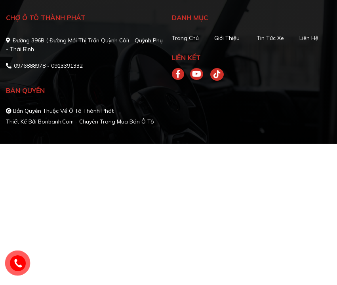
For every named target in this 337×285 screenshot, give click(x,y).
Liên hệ (308, 38)
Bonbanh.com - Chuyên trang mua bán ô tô (96, 121)
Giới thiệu (227, 38)
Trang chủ (185, 38)
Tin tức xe (270, 38)
